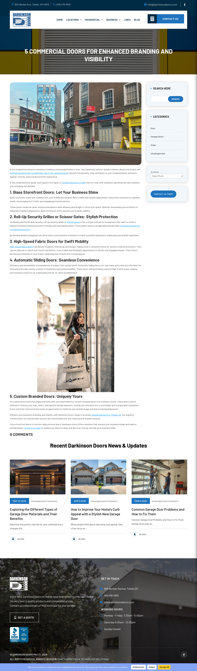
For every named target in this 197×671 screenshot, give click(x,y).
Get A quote (26, 617)
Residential (92, 19)
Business (112, 19)
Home (60, 19)
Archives (155, 172)
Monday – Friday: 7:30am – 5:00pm (123, 615)
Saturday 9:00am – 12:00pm (119, 622)
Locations (72, 19)
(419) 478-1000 (63, 4)
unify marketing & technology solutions (83, 659)
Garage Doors (157, 136)
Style (153, 145)
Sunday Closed (112, 628)
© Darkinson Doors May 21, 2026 (28, 654)
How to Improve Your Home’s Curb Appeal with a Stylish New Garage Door (95, 514)
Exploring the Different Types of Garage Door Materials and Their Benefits (33, 514)
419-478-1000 (111, 595)
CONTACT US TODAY (163, 194)
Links (127, 19)
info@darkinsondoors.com (162, 4)
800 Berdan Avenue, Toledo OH (121, 588)
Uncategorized (158, 153)
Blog (137, 19)
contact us (170, 18)
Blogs (21, 539)
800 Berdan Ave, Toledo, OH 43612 (32, 4)
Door (153, 128)
